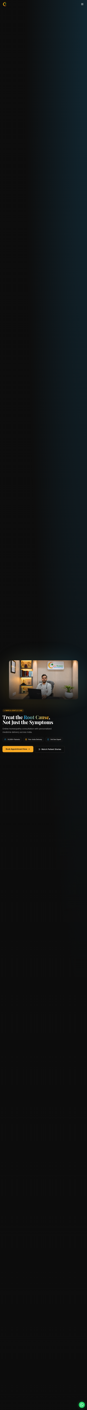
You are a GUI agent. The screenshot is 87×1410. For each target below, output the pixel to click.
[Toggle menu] (82, 4)
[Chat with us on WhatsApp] (82, 1405)
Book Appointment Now (18, 749)
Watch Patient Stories (49, 749)
